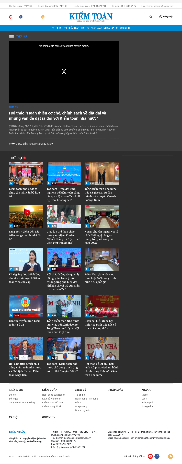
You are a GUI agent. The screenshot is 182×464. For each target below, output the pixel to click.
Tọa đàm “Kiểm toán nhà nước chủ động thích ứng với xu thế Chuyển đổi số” (62, 367)
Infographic (148, 402)
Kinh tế (85, 28)
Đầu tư (78, 402)
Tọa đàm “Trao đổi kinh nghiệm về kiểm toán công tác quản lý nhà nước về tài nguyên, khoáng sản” (63, 194)
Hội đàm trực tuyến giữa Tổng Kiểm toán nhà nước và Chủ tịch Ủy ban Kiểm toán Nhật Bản (25, 369)
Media (107, 28)
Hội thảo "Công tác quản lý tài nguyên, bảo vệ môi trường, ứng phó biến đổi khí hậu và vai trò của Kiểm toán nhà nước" (63, 282)
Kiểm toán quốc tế (51, 406)
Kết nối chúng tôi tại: (135, 456)
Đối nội (12, 394)
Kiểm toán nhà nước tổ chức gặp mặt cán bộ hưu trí (24, 192)
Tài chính (80, 394)
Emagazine (147, 406)
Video (145, 394)
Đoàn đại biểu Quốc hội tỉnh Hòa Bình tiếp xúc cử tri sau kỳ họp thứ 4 (100, 324)
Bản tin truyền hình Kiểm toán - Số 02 (25, 323)
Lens (144, 398)
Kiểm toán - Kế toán (52, 402)
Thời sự (21, 36)
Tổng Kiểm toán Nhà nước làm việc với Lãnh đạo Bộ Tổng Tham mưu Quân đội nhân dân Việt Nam (63, 326)
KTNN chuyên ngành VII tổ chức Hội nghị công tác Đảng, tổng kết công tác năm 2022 (101, 237)
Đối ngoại (14, 398)
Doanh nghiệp (82, 410)
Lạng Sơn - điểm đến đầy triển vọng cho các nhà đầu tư (25, 235)
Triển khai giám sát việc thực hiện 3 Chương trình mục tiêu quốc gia (100, 278)
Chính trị (61, 28)
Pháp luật (96, 28)
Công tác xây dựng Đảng (22, 402)
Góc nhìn (125, 28)
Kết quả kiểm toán (51, 398)
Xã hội (114, 28)
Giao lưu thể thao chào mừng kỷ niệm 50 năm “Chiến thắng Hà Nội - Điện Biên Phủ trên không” (63, 237)
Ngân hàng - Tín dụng (86, 398)
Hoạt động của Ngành (53, 394)
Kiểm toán (74, 28)
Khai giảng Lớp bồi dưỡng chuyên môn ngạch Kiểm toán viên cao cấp (24, 278)
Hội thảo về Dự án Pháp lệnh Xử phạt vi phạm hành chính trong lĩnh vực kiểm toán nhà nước (102, 369)
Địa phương (81, 406)
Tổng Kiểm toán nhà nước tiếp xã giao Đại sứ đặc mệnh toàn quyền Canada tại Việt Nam (101, 194)
